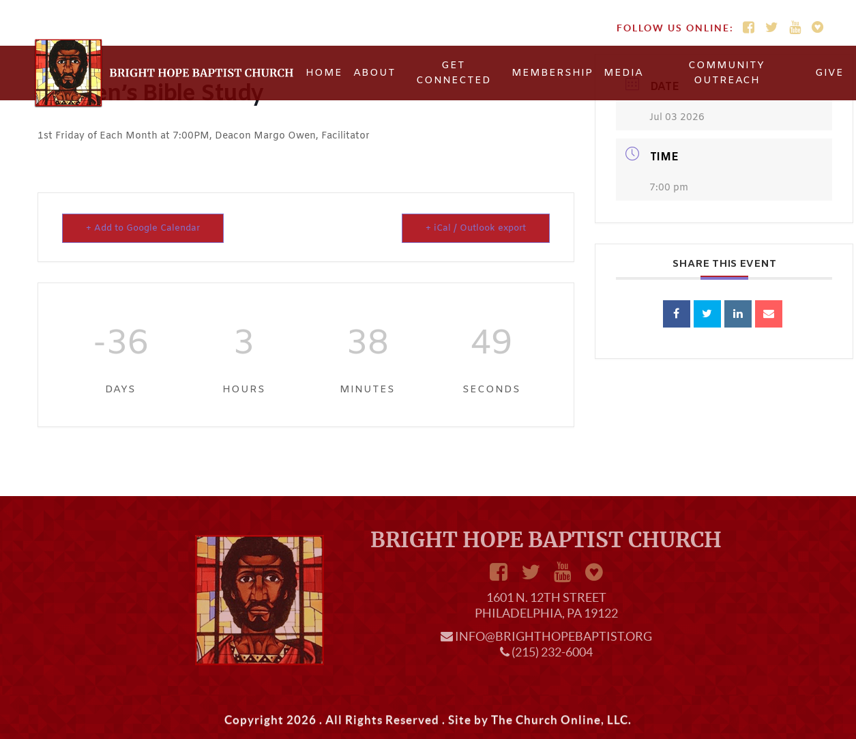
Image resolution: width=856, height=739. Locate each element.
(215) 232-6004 (552, 652)
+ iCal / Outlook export (476, 228)
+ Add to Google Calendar (143, 228)
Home (324, 73)
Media (623, 73)
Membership (552, 73)
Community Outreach (726, 73)
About (374, 73)
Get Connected (453, 73)
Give (829, 73)
